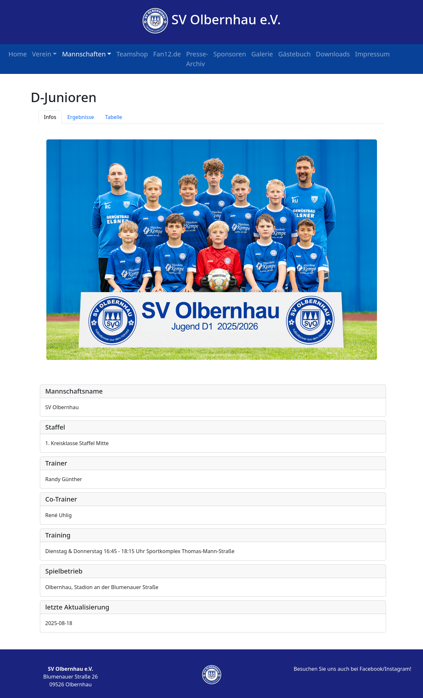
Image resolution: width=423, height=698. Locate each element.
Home (17, 54)
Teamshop (132, 54)
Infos (50, 117)
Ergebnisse (80, 117)
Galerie (262, 54)
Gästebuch (294, 54)
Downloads (333, 54)
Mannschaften (84, 54)
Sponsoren (229, 54)
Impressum (372, 54)
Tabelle (113, 117)
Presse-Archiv (197, 59)
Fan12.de (167, 54)
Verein (42, 54)
